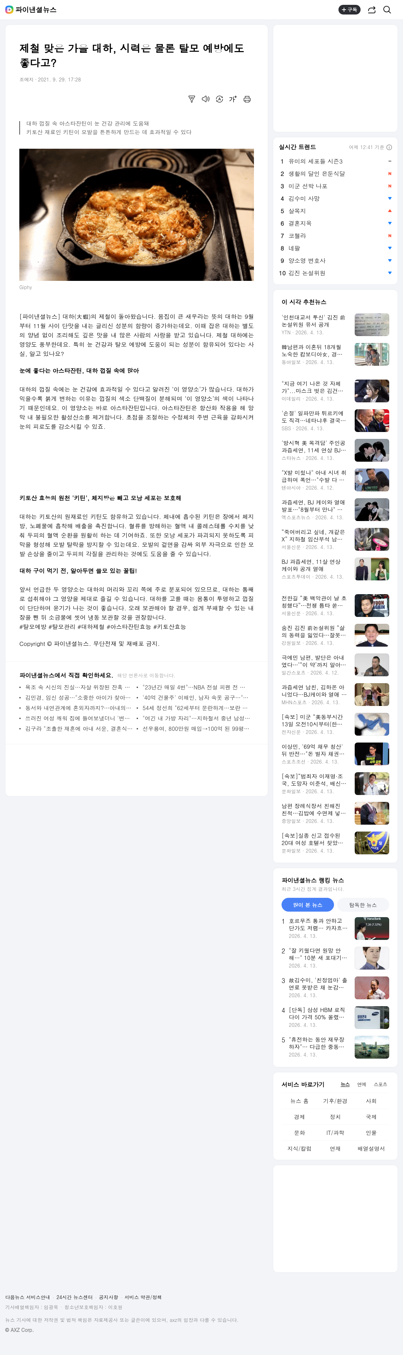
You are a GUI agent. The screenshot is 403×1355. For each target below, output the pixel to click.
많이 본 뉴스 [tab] (307, 905)
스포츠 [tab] (380, 1084)
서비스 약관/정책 (143, 1297)
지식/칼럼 (299, 1148)
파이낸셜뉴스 (36, 9)
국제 (371, 1117)
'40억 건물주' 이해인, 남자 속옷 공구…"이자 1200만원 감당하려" (196, 697)
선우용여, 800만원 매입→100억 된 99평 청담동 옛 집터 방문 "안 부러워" (196, 729)
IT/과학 (335, 1133)
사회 (371, 1101)
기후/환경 (335, 1101)
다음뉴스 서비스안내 (27, 1297)
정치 (335, 1117)
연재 (335, 1148)
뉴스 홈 (299, 1101)
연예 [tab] (361, 1084)
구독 (349, 9)
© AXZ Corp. (19, 1330)
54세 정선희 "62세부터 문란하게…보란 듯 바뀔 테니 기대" (196, 708)
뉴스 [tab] (345, 1084)
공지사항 (108, 1297)
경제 (299, 1117)
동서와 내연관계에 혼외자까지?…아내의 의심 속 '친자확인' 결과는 (79, 708)
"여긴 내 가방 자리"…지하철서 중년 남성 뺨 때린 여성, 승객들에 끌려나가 (196, 718)
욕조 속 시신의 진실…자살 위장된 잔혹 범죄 (79, 687)
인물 (371, 1133)
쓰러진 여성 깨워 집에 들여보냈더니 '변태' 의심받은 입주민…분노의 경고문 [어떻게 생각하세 (79, 718)
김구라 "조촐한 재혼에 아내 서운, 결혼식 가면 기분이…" (79, 729)
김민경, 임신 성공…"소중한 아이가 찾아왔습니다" (79, 697)
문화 (299, 1133)
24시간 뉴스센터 (75, 1297)
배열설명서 (371, 1148)
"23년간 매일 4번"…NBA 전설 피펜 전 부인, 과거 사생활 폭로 (196, 687)
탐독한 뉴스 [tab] (363, 905)
